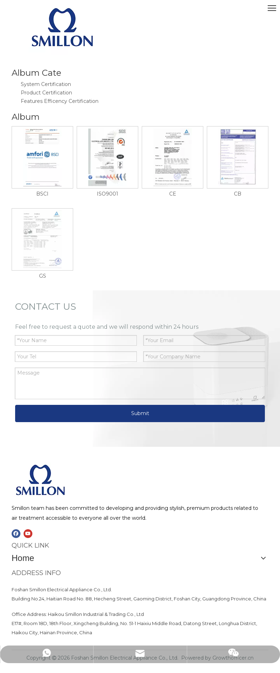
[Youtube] (28, 533)
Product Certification (46, 92)
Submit (140, 413)
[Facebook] (16, 533)
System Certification (46, 84)
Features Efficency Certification (59, 101)
